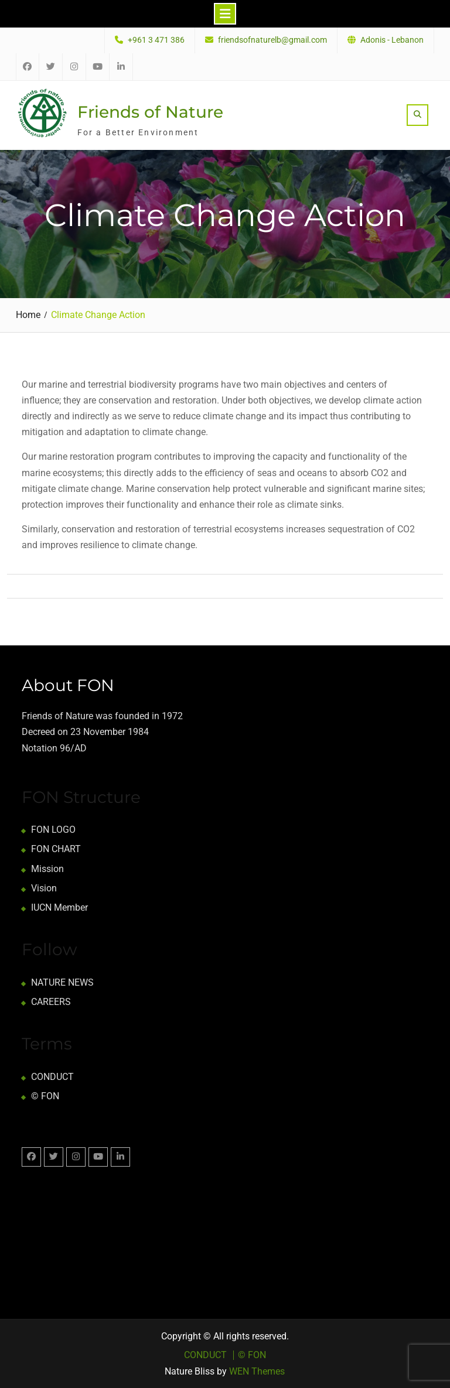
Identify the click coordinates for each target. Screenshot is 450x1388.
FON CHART (56, 848)
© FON (45, 1096)
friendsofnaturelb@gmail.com (272, 40)
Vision (44, 888)
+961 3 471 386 (156, 40)
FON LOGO (53, 829)
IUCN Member (59, 907)
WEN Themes (257, 1371)
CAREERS (51, 1001)
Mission (47, 868)
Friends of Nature (150, 112)
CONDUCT (52, 1076)
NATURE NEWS (62, 982)
